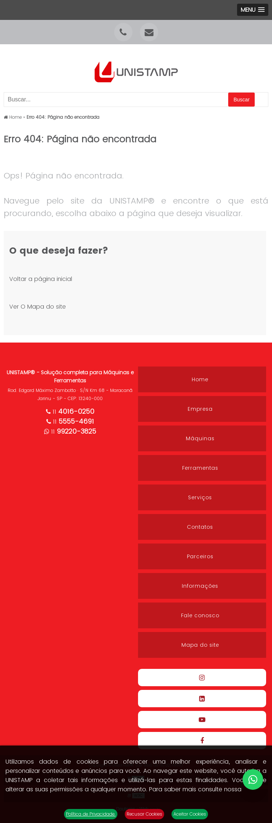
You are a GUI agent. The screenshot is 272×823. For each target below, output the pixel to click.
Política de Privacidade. (91, 814)
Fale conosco (200, 615)
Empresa (200, 409)
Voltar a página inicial (40, 279)
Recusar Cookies (144, 814)
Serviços (200, 497)
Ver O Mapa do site (37, 306)
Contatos (200, 527)
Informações (200, 586)
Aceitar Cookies (189, 814)
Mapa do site (200, 645)
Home (200, 379)
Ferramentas (200, 468)
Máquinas (200, 438)
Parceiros (200, 556)
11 (70, 411)
